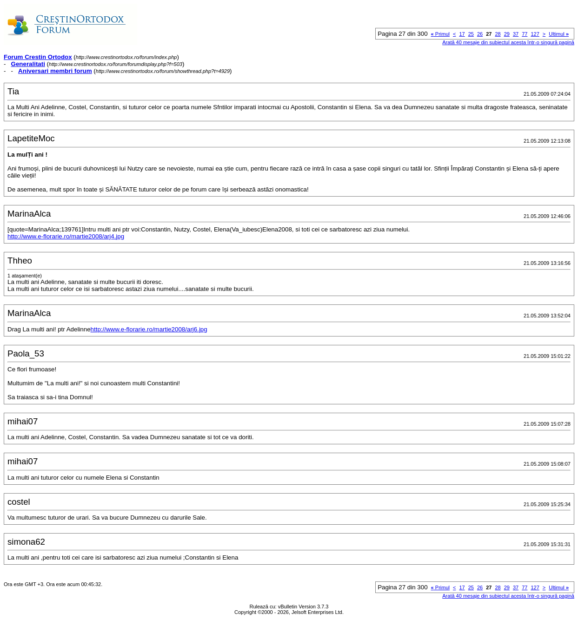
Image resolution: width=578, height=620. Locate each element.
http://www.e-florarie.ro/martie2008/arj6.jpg (149, 329)
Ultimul (559, 34)
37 (515, 34)
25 (471, 34)
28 (497, 34)
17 (462, 34)
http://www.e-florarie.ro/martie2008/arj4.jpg (65, 236)
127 (535, 34)
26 (480, 34)
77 (524, 34)
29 (507, 34)
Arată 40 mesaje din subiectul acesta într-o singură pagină (508, 42)
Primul (440, 34)
